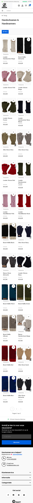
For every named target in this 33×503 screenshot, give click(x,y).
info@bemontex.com (13, 465)
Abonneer (16, 442)
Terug (4, 15)
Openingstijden (17, 454)
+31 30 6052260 (11, 459)
